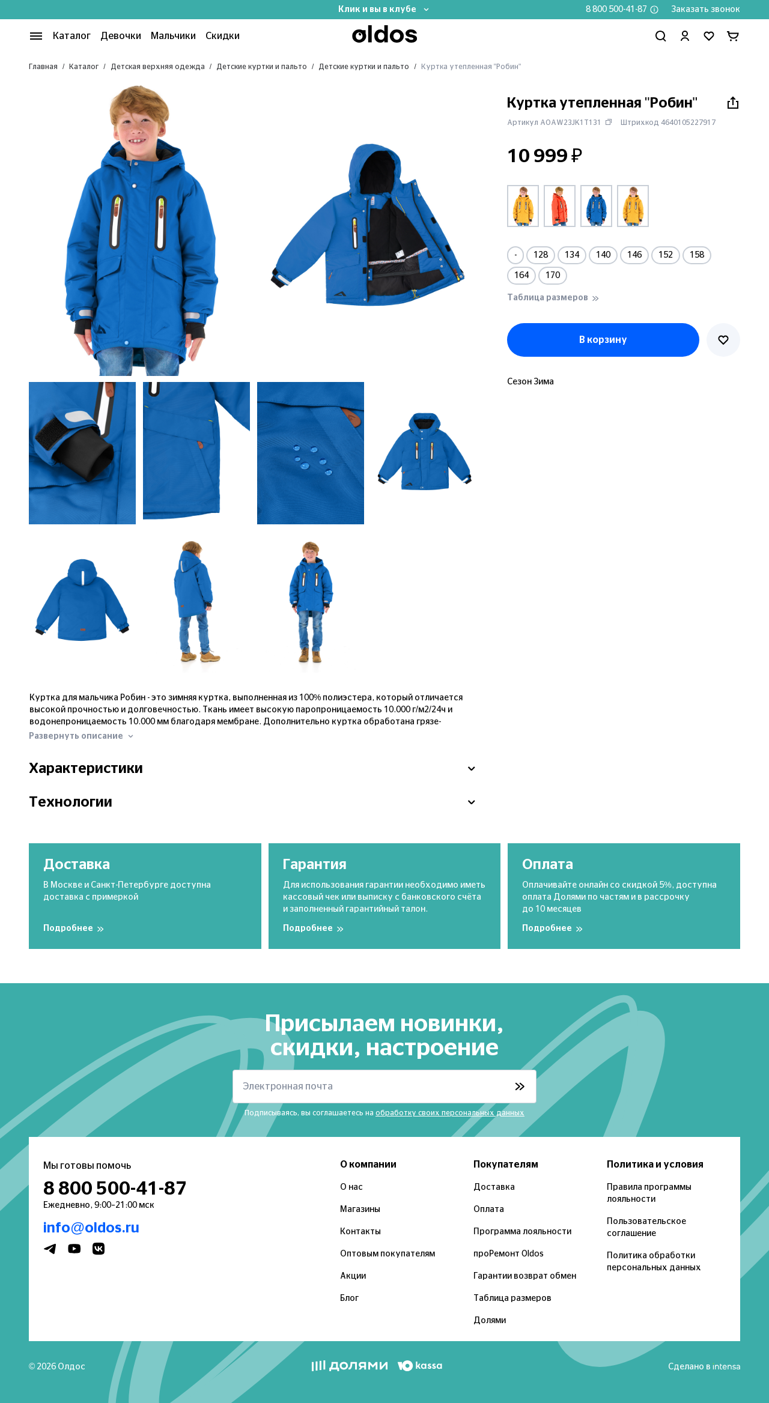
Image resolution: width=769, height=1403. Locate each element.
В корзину (603, 340)
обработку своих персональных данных (449, 1113)
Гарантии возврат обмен (524, 1276)
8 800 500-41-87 (616, 9)
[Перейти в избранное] (709, 36)
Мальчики (173, 36)
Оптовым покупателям (387, 1254)
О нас (351, 1187)
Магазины (360, 1209)
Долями (489, 1321)
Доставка (494, 1187)
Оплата (488, 1209)
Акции (353, 1276)
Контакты (360, 1232)
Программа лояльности (522, 1232)
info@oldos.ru (91, 1228)
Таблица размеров (512, 1298)
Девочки (120, 36)
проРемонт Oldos (508, 1254)
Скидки (222, 36)
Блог (349, 1298)
